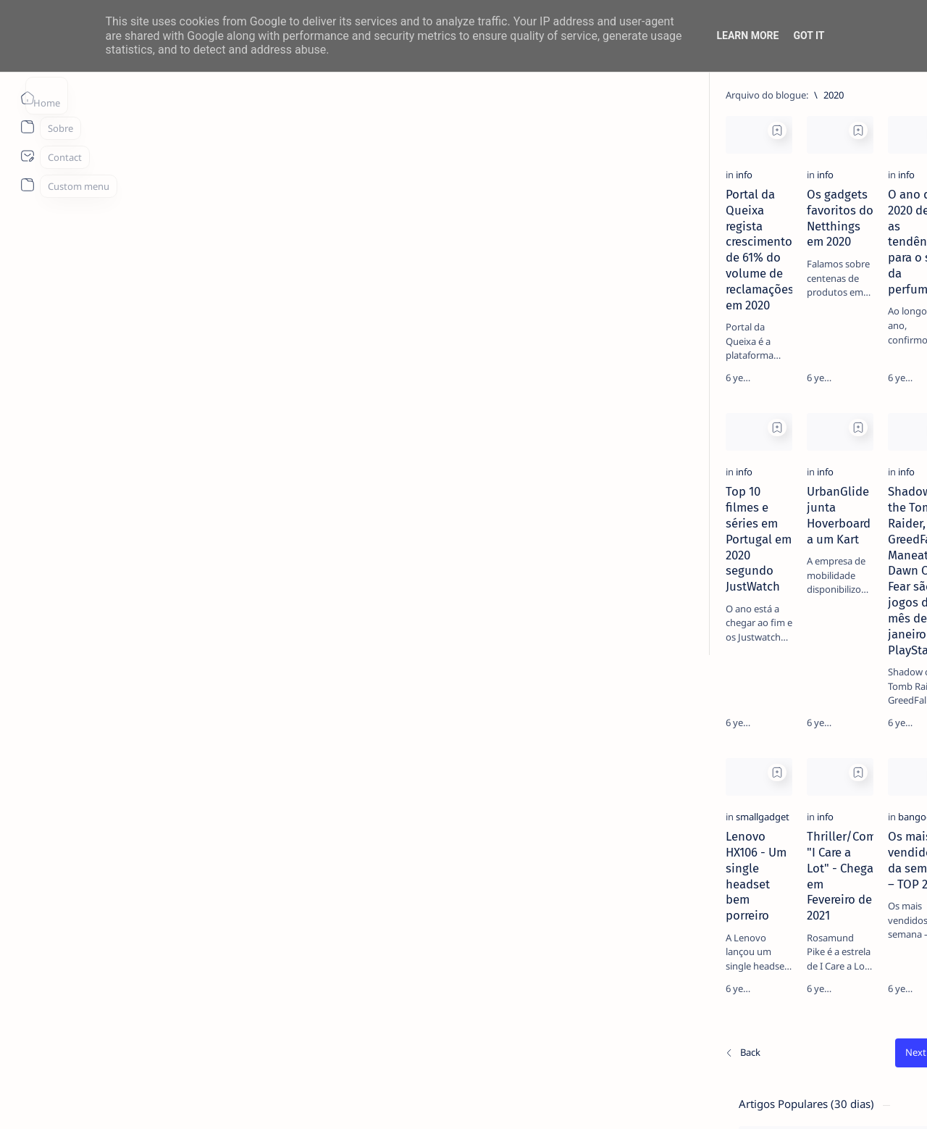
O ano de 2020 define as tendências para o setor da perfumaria (582, 273)
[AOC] (862, 767)
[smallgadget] (107, 840)
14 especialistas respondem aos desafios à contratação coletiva (816, 279)
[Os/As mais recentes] (87, 1013)
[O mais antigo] (649, 1013)
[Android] (785, 355)
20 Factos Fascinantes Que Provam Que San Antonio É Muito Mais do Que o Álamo (820, 549)
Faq (855, 885)
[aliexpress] (757, 731)
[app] (757, 803)
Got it (808, 35)
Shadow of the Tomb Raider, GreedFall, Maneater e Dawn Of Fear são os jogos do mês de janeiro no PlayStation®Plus (582, 578)
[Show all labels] (750, 837)
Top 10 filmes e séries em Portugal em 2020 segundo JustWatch (162, 563)
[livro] (782, 252)
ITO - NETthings (138, 1100)
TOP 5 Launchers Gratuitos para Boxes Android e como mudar (815, 382)
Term (719, 885)
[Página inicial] (27, 97)
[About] (27, 126)
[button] (839, 1100)
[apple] (862, 803)
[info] (88, 245)
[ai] (862, 694)
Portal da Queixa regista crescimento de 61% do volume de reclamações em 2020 (162, 281)
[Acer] (757, 694)
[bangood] (516, 840)
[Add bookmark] (248, 130)
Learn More (747, 35)
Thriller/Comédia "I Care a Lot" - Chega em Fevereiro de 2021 (365, 868)
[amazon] (862, 731)
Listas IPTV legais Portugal (801, 613)
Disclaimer (766, 885)
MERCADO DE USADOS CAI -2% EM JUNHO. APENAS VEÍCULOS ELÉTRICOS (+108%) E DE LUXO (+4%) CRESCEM (820, 462)
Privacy (817, 885)
